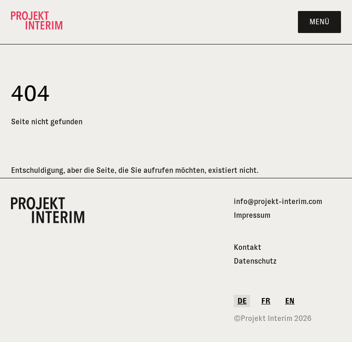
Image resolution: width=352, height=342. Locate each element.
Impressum (252, 215)
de (242, 301)
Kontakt (247, 247)
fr (265, 301)
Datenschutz (255, 261)
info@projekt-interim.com (278, 201)
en (290, 301)
